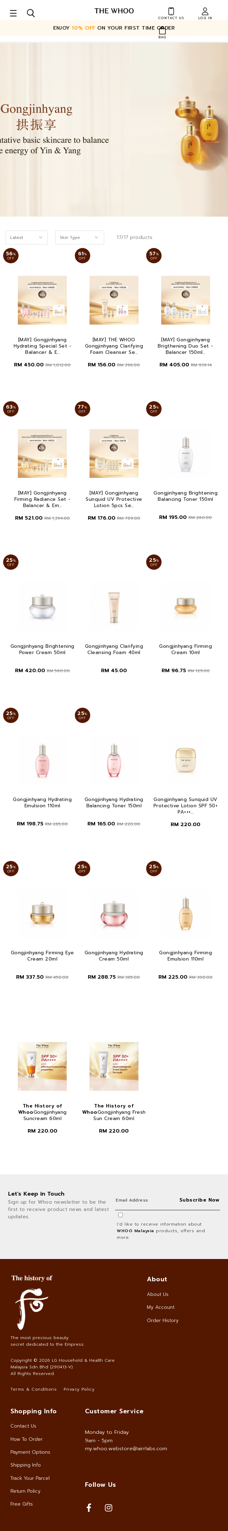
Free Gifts (21, 1504)
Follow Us (100, 1484)
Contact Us (23, 1426)
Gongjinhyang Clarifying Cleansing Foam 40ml (114, 649)
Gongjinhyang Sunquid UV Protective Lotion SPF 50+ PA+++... (186, 805)
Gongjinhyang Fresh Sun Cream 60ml (114, 1112)
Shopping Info (33, 1411)
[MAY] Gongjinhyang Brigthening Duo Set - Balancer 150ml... (185, 346)
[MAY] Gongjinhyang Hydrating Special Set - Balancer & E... (43, 346)
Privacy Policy (79, 1389)
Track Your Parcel (30, 1478)
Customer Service (114, 1411)
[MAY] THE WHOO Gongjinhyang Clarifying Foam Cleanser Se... (114, 346)
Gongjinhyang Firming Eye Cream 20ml (42, 956)
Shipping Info (25, 1465)
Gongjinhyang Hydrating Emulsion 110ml (42, 802)
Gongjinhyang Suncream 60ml (42, 1112)
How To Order (26, 1439)
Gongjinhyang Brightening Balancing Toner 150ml (186, 496)
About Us (158, 1294)
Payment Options (30, 1452)
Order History (163, 1320)
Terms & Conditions (33, 1389)
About (157, 1279)
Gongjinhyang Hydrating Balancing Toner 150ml (114, 802)
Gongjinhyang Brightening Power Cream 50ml (42, 649)
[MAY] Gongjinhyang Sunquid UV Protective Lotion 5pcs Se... (114, 499)
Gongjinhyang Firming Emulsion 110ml (185, 956)
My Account (160, 1307)
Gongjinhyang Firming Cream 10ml (185, 649)
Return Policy (25, 1491)
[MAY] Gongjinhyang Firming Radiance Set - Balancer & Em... (42, 499)
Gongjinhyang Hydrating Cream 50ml (114, 956)
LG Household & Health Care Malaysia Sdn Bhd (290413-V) (62, 1363)
